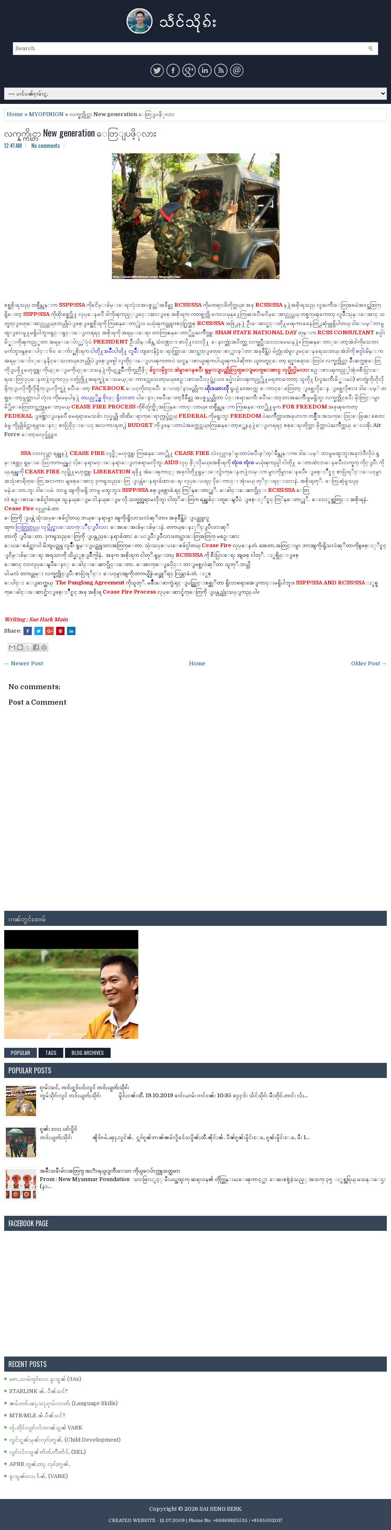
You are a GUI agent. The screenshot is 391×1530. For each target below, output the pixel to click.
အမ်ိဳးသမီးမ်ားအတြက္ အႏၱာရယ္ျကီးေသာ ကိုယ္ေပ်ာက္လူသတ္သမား (110, 1171)
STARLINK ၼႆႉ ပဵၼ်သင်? (38, 1391)
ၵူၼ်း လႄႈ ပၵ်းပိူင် (58, 1129)
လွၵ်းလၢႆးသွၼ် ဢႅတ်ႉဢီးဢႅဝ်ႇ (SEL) (47, 1452)
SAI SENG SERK (220, 1509)
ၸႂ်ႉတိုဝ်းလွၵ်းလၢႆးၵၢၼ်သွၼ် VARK (46, 1427)
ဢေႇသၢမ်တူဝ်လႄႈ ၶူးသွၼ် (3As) (45, 1379)
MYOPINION (46, 114)
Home (15, 114)
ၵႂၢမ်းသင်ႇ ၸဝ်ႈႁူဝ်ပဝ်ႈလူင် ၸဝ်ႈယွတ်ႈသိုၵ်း (84, 1087)
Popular (20, 1052)
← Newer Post (23, 663)
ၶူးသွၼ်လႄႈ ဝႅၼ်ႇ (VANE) (38, 1476)
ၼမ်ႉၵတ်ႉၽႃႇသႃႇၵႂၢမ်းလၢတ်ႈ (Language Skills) (63, 1403)
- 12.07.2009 (171, 1520)
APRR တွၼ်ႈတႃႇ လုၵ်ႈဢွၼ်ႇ (39, 1464)
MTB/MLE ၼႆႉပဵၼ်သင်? (37, 1415)
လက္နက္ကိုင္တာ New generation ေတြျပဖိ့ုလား (80, 132)
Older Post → (369, 663)
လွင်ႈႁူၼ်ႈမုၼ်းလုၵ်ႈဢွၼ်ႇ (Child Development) (65, 1440)
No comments (45, 145)
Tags (51, 1052)
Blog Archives (88, 1052)
